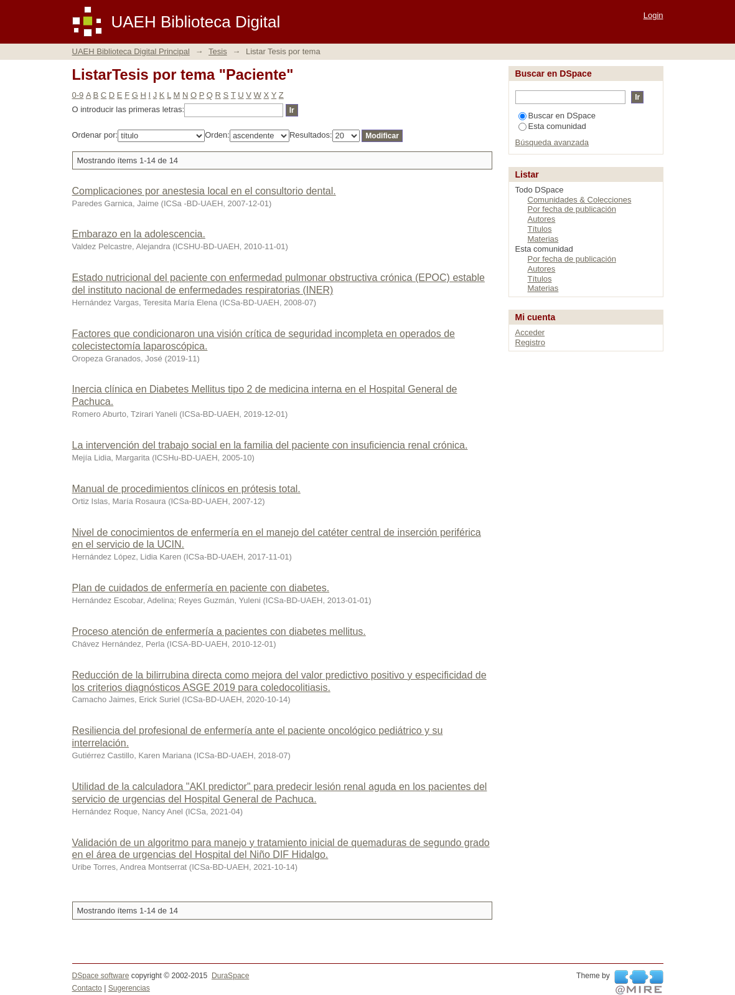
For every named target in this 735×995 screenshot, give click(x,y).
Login (653, 15)
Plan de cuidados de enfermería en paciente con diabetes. (201, 588)
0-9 (78, 95)
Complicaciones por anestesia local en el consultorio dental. (204, 191)
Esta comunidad (552, 126)
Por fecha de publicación (572, 209)
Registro (530, 342)
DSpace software (100, 975)
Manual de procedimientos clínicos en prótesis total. (186, 488)
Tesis (217, 51)
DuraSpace (230, 975)
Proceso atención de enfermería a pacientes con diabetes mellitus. (219, 631)
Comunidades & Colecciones (580, 199)
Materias (543, 239)
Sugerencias (129, 988)
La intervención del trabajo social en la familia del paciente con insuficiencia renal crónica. (270, 445)
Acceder (530, 332)
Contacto (87, 988)
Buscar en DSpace (557, 115)
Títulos (540, 229)
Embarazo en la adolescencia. (138, 234)
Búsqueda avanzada (552, 142)
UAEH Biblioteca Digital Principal (131, 51)
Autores (542, 219)
